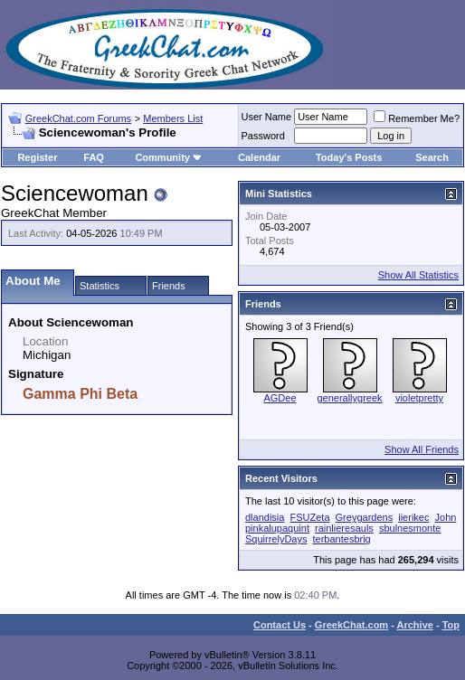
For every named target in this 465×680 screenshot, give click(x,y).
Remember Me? (417, 118)
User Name (267, 116)
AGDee (279, 397)
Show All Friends (421, 449)
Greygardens (365, 517)
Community (169, 157)
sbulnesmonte (410, 528)
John (446, 517)
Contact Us (279, 624)
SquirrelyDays (276, 539)
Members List (173, 118)
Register (37, 157)
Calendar (259, 157)
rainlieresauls (344, 528)
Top (451, 624)
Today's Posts (349, 157)
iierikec (413, 517)
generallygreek (349, 397)
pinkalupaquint (277, 528)
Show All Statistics (418, 274)
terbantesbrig (342, 539)
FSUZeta (309, 517)
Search (432, 157)
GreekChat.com (351, 624)
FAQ (93, 157)
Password (263, 135)
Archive (415, 624)
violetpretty (419, 397)
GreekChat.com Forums (78, 118)
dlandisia (264, 517)
